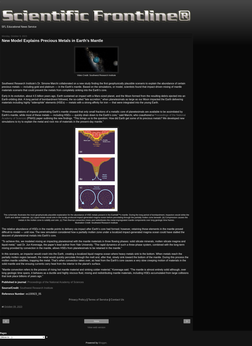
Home (96, 321)
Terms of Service (98, 299)
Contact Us (117, 299)
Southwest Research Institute (36, 288)
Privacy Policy (77, 299)
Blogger (103, 343)
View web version (96, 327)
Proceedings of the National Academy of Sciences (55, 282)
